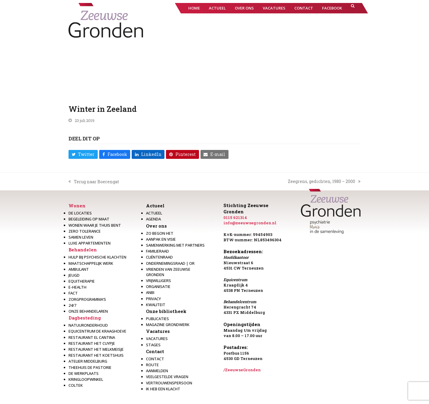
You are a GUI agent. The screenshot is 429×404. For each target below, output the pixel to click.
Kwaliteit (155, 304)
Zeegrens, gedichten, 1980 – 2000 (324, 181)
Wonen (77, 206)
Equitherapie (82, 281)
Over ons (156, 226)
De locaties (80, 213)
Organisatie (158, 286)
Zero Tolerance (85, 231)
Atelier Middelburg (88, 361)
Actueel (155, 206)
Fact (73, 293)
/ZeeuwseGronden (242, 369)
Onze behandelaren (88, 311)
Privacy (153, 298)
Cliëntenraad (159, 257)
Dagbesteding (85, 318)
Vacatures (158, 331)
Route (152, 364)
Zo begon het (159, 233)
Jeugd (74, 275)
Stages (153, 344)
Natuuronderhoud (88, 325)
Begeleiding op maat (89, 219)
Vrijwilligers (158, 280)
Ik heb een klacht (163, 389)
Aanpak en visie (161, 239)
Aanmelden (157, 370)
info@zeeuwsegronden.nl (249, 223)
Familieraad (157, 251)
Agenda (153, 219)
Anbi (150, 292)
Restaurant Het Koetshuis (96, 355)
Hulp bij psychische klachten (97, 257)
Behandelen (83, 250)
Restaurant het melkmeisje (96, 349)
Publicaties (157, 318)
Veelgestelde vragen (167, 376)
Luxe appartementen (90, 243)
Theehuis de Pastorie (90, 367)
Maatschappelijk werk (91, 263)
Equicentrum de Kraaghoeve (97, 331)
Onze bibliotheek (166, 311)
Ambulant (79, 269)
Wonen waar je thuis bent (95, 225)
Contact (155, 351)
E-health (77, 287)
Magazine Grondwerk (167, 324)
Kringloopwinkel (86, 379)
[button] (352, 8)
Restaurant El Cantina (92, 337)
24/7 (72, 305)
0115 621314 (235, 217)
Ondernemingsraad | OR (170, 263)
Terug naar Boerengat (94, 182)
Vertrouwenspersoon (169, 383)
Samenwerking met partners (175, 245)
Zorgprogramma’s (87, 299)
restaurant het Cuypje (92, 343)
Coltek (76, 385)
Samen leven (81, 237)
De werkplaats (84, 373)
